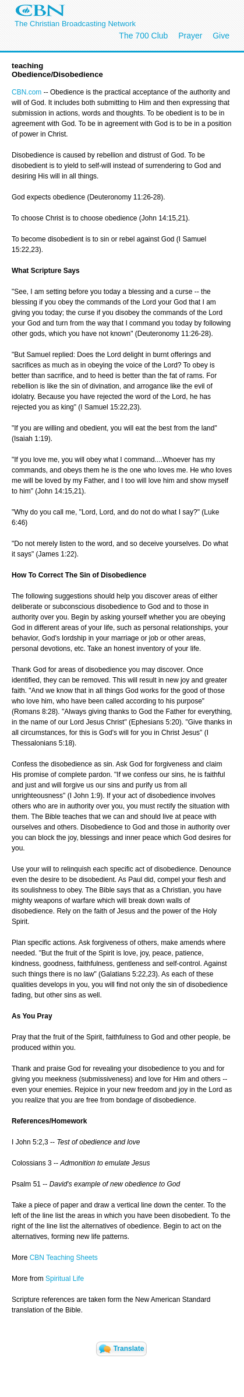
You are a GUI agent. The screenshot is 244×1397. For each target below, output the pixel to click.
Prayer (190, 35)
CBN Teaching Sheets (64, 1258)
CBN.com (28, 92)
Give (221, 35)
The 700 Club (143, 35)
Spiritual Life (64, 1279)
